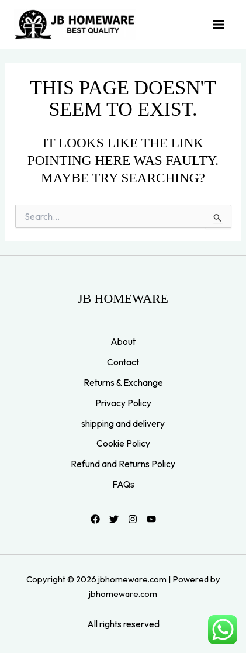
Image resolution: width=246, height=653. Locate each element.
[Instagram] (132, 519)
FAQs (123, 484)
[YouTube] (151, 519)
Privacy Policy (123, 403)
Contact (123, 362)
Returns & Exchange (123, 382)
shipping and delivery (123, 423)
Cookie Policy (123, 443)
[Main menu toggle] (218, 24)
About (123, 341)
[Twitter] (114, 519)
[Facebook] (95, 519)
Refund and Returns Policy (123, 463)
